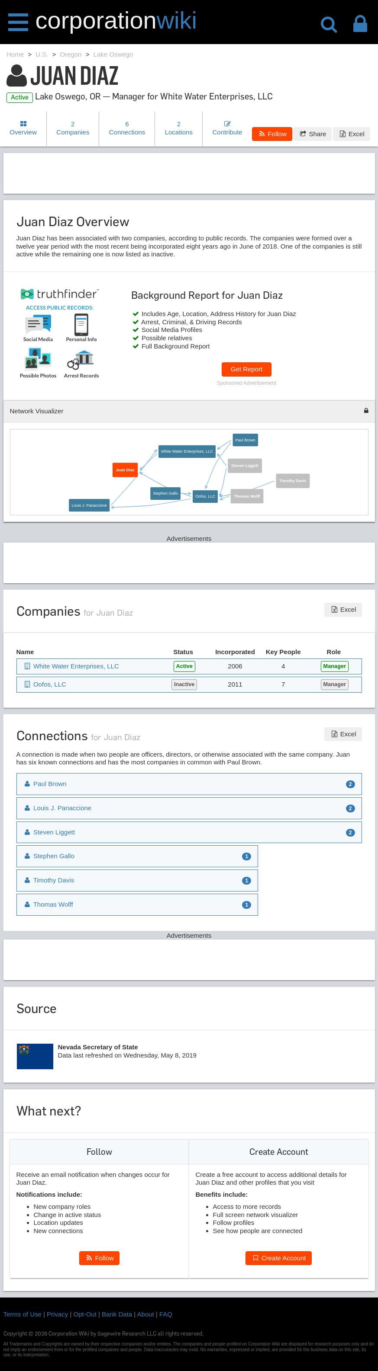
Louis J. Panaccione (89, 504)
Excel (352, 133)
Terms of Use (22, 1314)
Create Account (278, 1258)
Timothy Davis (292, 480)
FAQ (165, 1314)
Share (312, 133)
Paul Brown (245, 440)
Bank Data (117, 1314)
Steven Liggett (244, 465)
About (145, 1314)
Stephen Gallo (165, 493)
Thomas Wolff (247, 496)
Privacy (57, 1314)
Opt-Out (85, 1314)
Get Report (246, 369)
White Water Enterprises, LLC (187, 451)
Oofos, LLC (205, 496)
